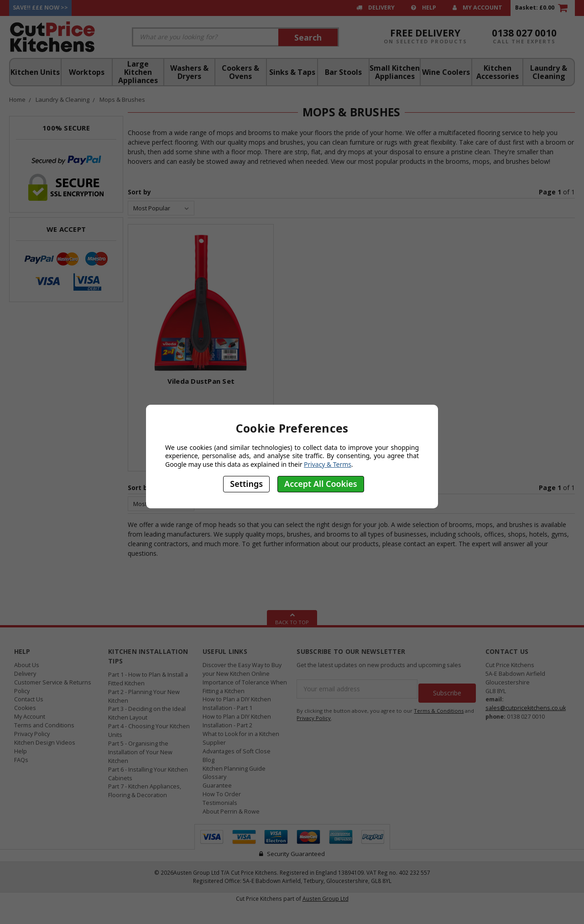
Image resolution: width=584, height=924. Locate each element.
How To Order (222, 794)
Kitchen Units (35, 72)
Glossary (214, 777)
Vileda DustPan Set (201, 381)
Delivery (375, 7)
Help (423, 7)
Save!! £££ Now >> (40, 7)
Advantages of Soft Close (237, 751)
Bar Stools (343, 72)
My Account (477, 7)
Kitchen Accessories (497, 72)
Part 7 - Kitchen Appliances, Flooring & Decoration (144, 791)
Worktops (86, 72)
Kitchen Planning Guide (234, 769)
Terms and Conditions (44, 725)
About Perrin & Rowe (231, 811)
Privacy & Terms (327, 464)
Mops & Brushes (122, 99)
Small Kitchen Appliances (395, 72)
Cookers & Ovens (240, 72)
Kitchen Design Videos (44, 743)
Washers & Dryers (189, 72)
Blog (208, 760)
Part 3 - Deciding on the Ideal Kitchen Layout (147, 713)
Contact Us (28, 699)
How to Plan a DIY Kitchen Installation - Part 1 (237, 703)
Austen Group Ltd (325, 898)
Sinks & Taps (292, 72)
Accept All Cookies (320, 483)
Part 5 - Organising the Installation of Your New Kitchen (140, 752)
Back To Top (292, 618)
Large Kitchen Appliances (138, 72)
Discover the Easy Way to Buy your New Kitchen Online (242, 669)
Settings (246, 483)
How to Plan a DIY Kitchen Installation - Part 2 (237, 721)
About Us (26, 665)
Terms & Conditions (439, 706)
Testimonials (220, 803)
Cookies (25, 708)
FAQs (21, 760)
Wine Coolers (446, 72)
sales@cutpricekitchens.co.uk (525, 708)
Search (308, 37)
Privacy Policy (32, 734)
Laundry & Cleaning (548, 72)
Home (17, 99)
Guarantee (217, 785)
